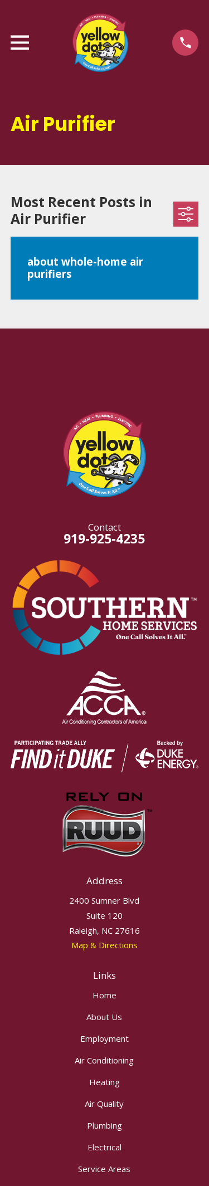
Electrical (104, 1147)
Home (104, 995)
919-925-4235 (104, 538)
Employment (104, 1038)
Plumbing (104, 1125)
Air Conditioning (104, 1060)
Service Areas (104, 1168)
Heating (104, 1081)
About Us (104, 1016)
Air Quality (104, 1103)
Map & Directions (104, 944)
